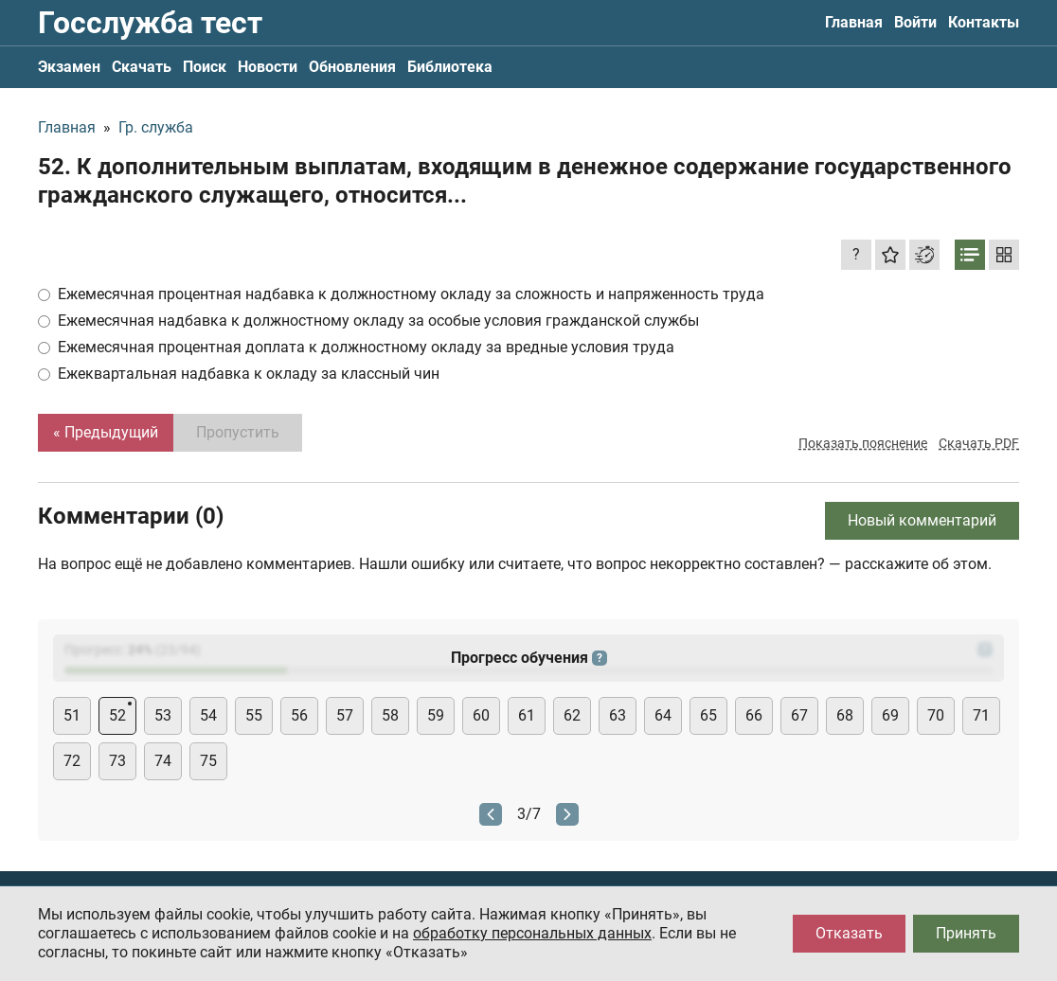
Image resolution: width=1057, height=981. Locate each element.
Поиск (204, 67)
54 (208, 715)
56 (299, 715)
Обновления (352, 67)
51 (72, 715)
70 (935, 715)
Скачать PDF (979, 443)
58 (390, 715)
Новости (267, 67)
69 (890, 715)
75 (208, 761)
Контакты (983, 22)
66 (753, 715)
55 (253, 715)
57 (344, 715)
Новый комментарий (922, 520)
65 (708, 715)
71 (981, 715)
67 (799, 715)
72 (72, 761)
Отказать (849, 933)
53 (162, 715)
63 (617, 715)
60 (481, 715)
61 (526, 715)
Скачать (141, 67)
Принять (966, 933)
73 (117, 761)
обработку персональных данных (532, 933)
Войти (915, 22)
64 (663, 715)
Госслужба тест (150, 23)
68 (844, 715)
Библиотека (450, 67)
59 (435, 715)
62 (572, 715)
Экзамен (69, 67)
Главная (854, 22)
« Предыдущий (105, 432)
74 (162, 761)
